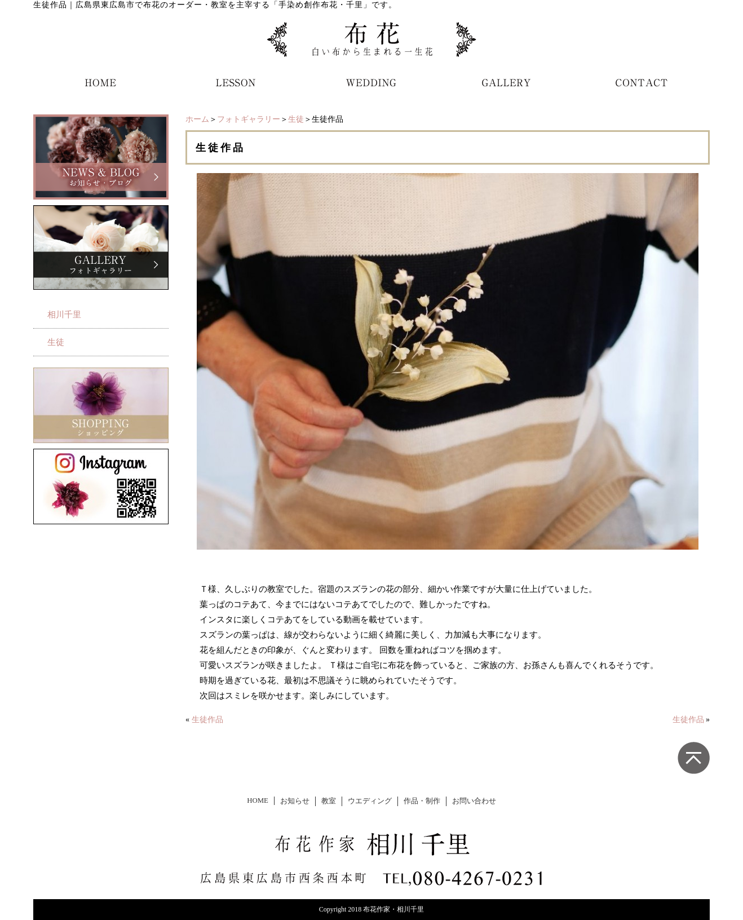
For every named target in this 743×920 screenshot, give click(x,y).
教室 (328, 801)
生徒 (296, 119)
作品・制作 (422, 801)
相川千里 (64, 314)
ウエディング (370, 801)
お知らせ (294, 801)
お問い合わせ (474, 801)
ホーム (197, 119)
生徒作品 (207, 719)
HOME (257, 800)
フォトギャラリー (248, 119)
